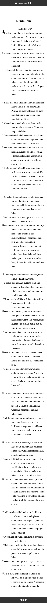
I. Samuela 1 (23, 3)
